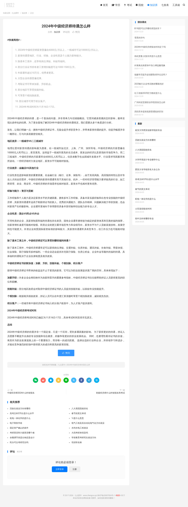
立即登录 (60, 470)
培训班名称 (77, 443)
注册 (75, 470)
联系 (118, 496)
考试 (128, 5)
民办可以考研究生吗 (19, 443)
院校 (139, 5)
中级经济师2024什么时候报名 (21, 393)
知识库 (152, 5)
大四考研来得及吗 (80, 433)
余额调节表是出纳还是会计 (22, 438)
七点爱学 (15, 14)
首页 (104, 5)
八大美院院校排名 (80, 409)
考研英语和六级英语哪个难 (22, 433)
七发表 (165, 5)
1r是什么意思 (78, 419)
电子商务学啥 (16, 423)
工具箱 (176, 5)
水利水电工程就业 (80, 428)
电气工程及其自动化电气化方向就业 (88, 423)
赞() (76, 33)
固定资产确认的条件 (19, 428)
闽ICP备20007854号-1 (106, 496)
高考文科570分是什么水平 (22, 414)
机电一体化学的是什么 (20, 419)
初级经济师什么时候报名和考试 (110, 393)
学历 (116, 5)
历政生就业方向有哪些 (20, 409)
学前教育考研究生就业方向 (84, 438)
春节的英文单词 (79, 414)
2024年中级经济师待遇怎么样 (66, 27)
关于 (123, 496)
